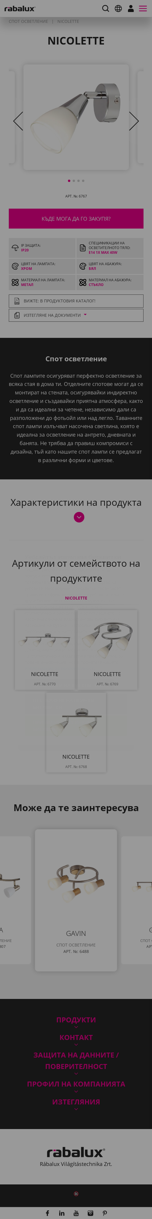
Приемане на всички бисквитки (61, 691)
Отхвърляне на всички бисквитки (64, 669)
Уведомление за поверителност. (60, 633)
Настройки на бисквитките (70, 650)
